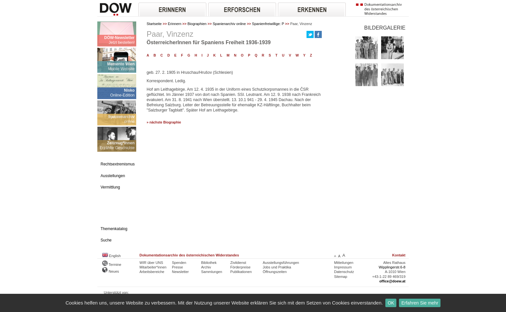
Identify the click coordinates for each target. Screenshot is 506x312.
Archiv (206, 267)
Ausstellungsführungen (281, 263)
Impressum (343, 267)
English (111, 256)
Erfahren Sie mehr (419, 303)
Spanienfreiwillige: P (268, 24)
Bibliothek (209, 263)
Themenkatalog (114, 229)
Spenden (179, 263)
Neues (110, 271)
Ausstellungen (113, 176)
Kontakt (398, 255)
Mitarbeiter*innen (152, 267)
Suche (106, 240)
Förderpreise (240, 267)
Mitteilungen (343, 263)
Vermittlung (110, 187)
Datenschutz (344, 272)
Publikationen (241, 272)
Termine (111, 264)
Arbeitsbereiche (151, 272)
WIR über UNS (151, 263)
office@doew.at (392, 281)
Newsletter (180, 272)
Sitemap (340, 277)
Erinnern (174, 24)
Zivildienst (238, 263)
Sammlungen (211, 272)
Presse (177, 267)
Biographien (197, 24)
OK (391, 303)
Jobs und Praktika (277, 267)
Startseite (154, 24)
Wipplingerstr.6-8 (392, 267)
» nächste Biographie (164, 122)
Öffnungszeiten (275, 272)
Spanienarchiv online (229, 24)
